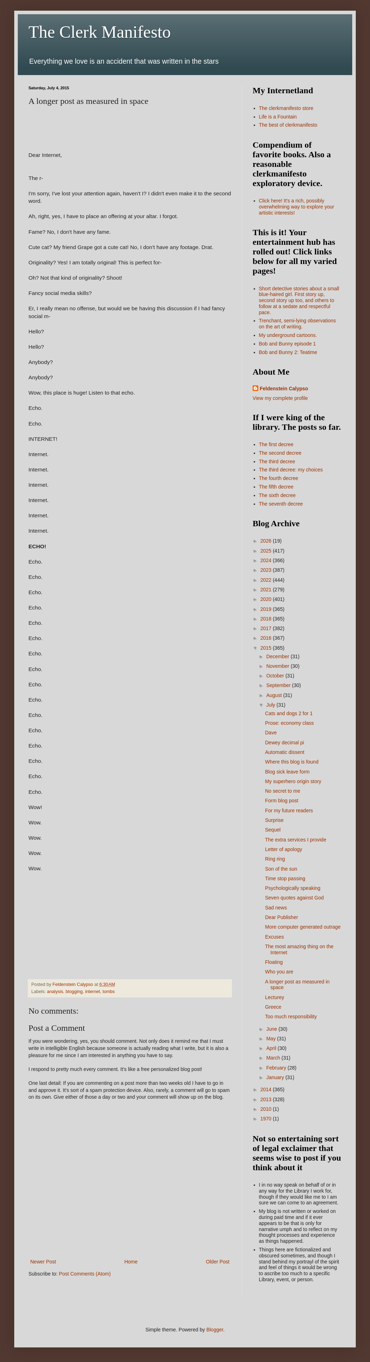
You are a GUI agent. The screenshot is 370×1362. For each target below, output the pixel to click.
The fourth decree (278, 478)
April (272, 1048)
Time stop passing (285, 878)
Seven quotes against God (294, 898)
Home (130, 1262)
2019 (266, 609)
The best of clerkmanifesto (288, 125)
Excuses (274, 937)
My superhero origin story (293, 781)
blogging (74, 991)
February (276, 1068)
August (274, 695)
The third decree (277, 461)
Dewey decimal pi (284, 742)
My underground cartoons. (288, 335)
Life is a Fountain (278, 117)
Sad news (276, 907)
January (275, 1077)
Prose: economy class (289, 723)
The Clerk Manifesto (99, 31)
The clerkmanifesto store (286, 108)
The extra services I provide (295, 840)
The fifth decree (276, 487)
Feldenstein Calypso (284, 388)
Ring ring (275, 859)
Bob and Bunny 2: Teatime (288, 352)
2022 (266, 580)
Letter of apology (283, 849)
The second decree (280, 453)
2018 (266, 619)
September (279, 685)
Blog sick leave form (287, 772)
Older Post (217, 1262)
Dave (271, 732)
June (272, 1029)
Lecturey (274, 997)
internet (92, 991)
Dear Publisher (281, 917)
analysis (55, 991)
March (273, 1058)
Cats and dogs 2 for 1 (289, 713)
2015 (266, 648)
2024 (266, 560)
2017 (266, 628)
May (271, 1038)
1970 (266, 1118)
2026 (266, 541)
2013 (266, 1099)
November (278, 666)
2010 (266, 1109)
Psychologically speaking (293, 888)
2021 (266, 589)
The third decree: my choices (291, 470)
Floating (274, 962)
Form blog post (281, 800)
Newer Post (43, 1262)
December (278, 656)
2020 (266, 599)
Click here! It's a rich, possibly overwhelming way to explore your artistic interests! (296, 207)
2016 (266, 638)
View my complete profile (280, 398)
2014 (266, 1089)
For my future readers (289, 810)
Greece (273, 1007)
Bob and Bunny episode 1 (287, 344)
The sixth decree (277, 495)
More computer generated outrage (302, 927)
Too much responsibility (291, 1016)
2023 (266, 570)
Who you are (279, 972)
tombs (108, 991)
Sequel (273, 830)
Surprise (274, 820)
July (271, 705)
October (275, 676)
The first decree (276, 444)
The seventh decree (281, 504)
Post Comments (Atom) (85, 1274)
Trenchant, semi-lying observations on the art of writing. (297, 323)
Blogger (214, 1329)
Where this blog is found (291, 762)
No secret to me (282, 791)
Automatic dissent (285, 752)
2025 (266, 551)
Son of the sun (281, 869)
